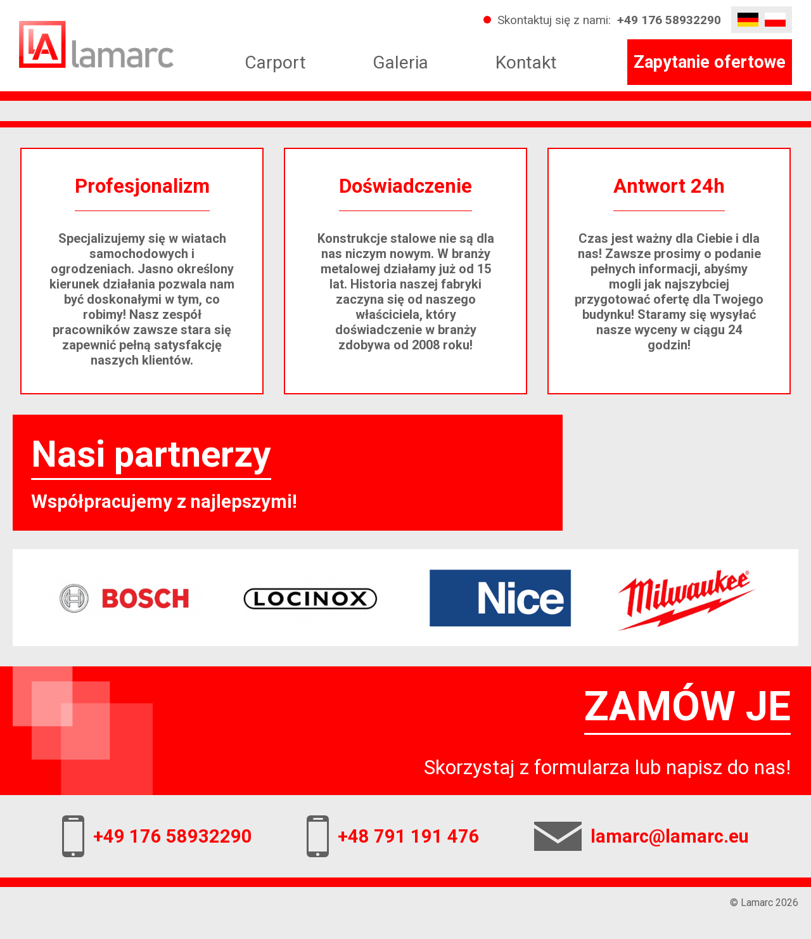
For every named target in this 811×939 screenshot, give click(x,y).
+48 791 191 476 (409, 836)
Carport (275, 62)
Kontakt (526, 62)
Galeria (400, 62)
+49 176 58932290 (669, 20)
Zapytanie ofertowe (710, 62)
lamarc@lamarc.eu (670, 836)
